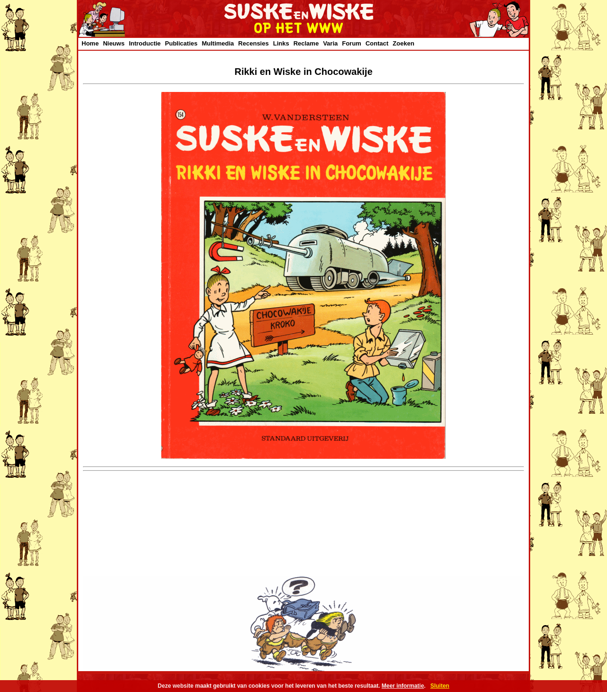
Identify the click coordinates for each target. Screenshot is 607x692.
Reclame (306, 43)
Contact (377, 43)
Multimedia (218, 43)
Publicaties (181, 43)
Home (90, 43)
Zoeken (403, 43)
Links (281, 43)
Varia (330, 43)
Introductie (145, 43)
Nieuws (114, 43)
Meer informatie (403, 686)
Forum (351, 43)
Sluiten (439, 686)
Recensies (253, 43)
